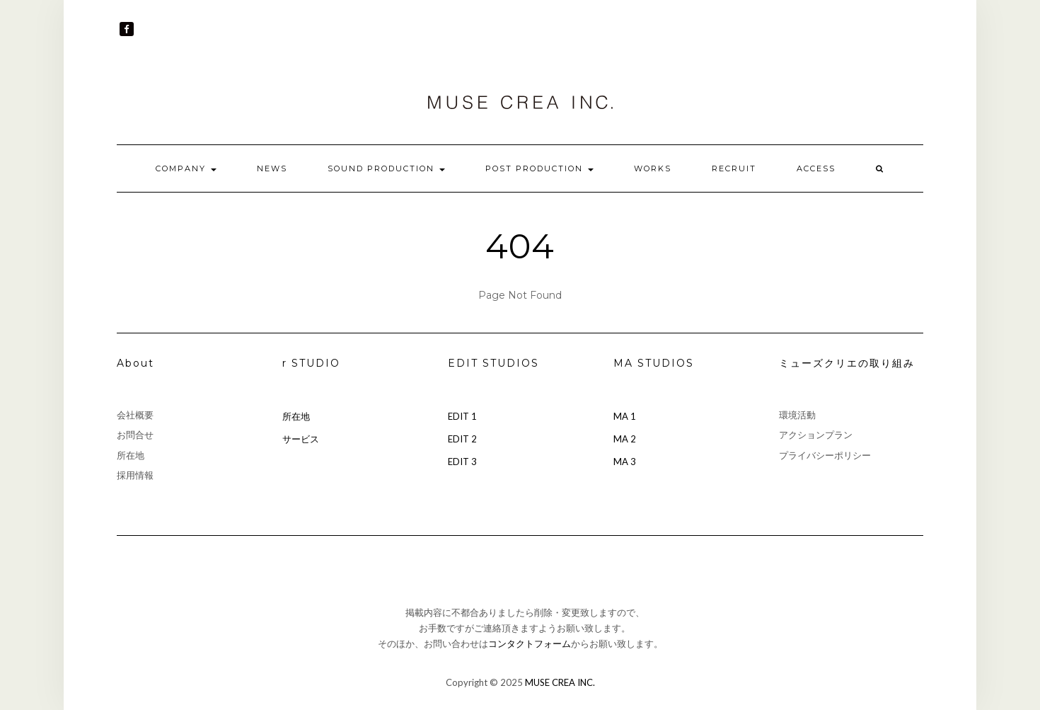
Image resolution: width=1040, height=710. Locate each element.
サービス (300, 439)
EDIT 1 (462, 416)
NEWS (272, 168)
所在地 (130, 455)
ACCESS (816, 168)
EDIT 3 (462, 461)
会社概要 (135, 414)
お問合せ (135, 434)
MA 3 (624, 461)
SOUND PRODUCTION (386, 168)
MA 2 (624, 439)
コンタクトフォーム (529, 643)
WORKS (652, 168)
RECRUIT (734, 168)
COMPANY (186, 168)
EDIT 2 (462, 439)
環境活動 (797, 414)
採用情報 (135, 475)
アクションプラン (816, 434)
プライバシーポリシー (825, 455)
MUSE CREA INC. (560, 682)
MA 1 (624, 416)
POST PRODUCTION (539, 168)
